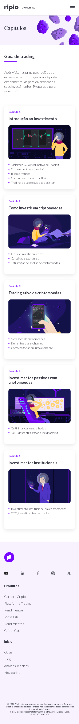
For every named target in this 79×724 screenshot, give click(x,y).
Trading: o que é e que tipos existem (33, 182)
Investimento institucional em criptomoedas (39, 509)
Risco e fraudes (20, 173)
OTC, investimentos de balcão (30, 513)
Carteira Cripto (15, 596)
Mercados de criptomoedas (28, 339)
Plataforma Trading (17, 603)
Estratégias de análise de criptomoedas (35, 263)
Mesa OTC (12, 617)
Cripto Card (12, 630)
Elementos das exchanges (27, 343)
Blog (7, 659)
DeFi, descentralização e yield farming (34, 433)
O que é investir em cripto (27, 254)
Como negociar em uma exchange (32, 348)
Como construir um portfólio (29, 178)
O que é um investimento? (27, 169)
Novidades (12, 672)
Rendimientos (14, 624)
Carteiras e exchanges (25, 258)
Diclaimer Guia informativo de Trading (35, 165)
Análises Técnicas (16, 666)
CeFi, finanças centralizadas (28, 428)
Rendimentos (13, 610)
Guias (8, 652)
